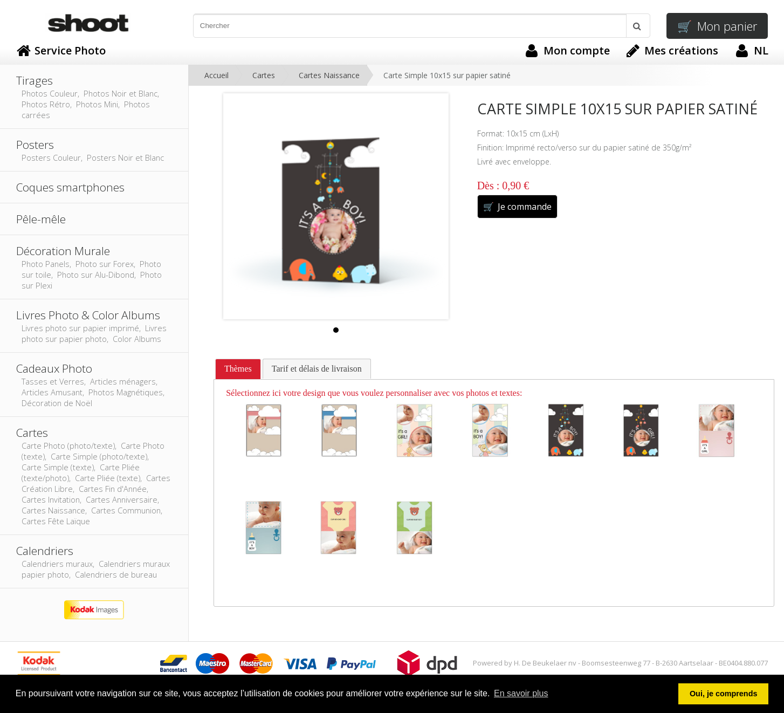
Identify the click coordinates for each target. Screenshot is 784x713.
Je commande (517, 206)
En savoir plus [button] (521, 693)
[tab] (238, 369)
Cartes (263, 75)
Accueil (216, 75)
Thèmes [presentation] (238, 368)
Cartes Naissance (329, 75)
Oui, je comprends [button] (724, 693)
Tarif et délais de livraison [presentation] (317, 368)
